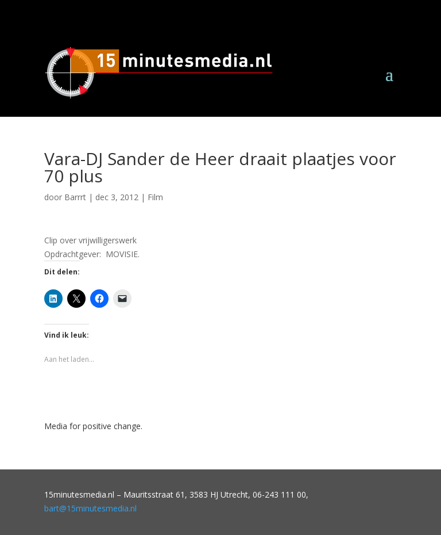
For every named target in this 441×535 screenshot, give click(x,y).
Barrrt (75, 197)
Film (155, 197)
